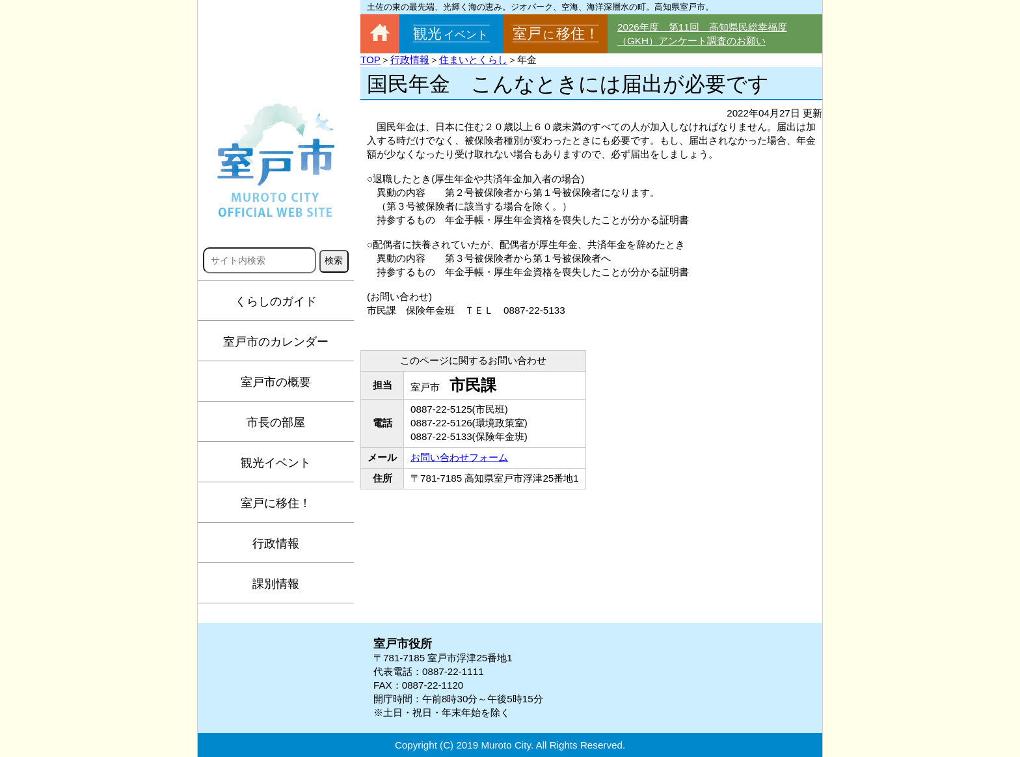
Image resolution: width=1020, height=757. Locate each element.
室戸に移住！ (276, 503)
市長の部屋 (276, 422)
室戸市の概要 (276, 382)
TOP (370, 59)
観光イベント (276, 462)
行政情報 (275, 543)
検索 (334, 260)
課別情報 (275, 583)
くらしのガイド (276, 301)
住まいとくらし (473, 59)
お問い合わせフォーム (459, 457)
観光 (451, 33)
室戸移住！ (556, 33)
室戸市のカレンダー (276, 341)
